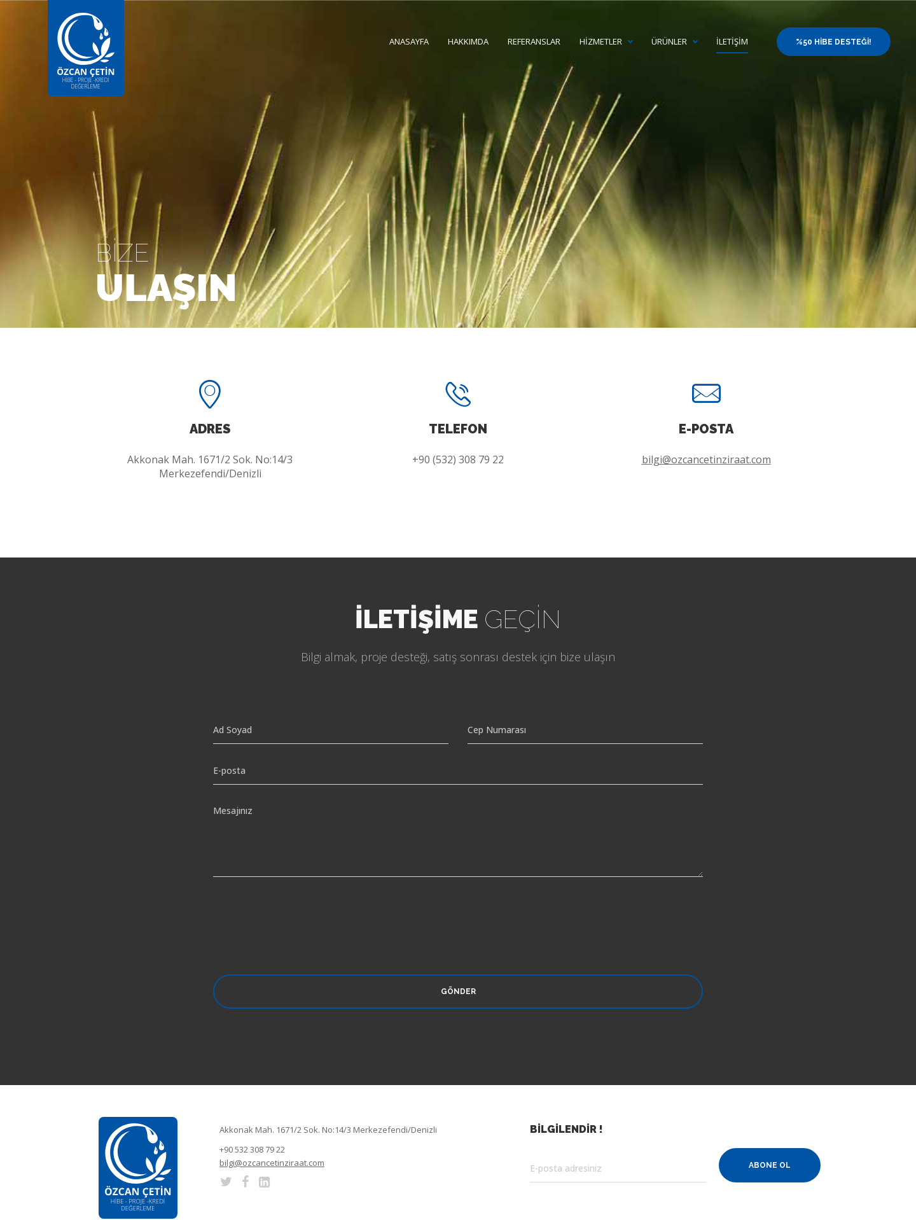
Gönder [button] (458, 991)
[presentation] (309, 914)
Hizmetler (600, 42)
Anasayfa (409, 42)
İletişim (732, 42)
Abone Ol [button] (770, 1165)
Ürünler (669, 42)
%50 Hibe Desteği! (833, 42)
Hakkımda (468, 42)
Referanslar (534, 42)
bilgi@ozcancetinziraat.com (706, 459)
